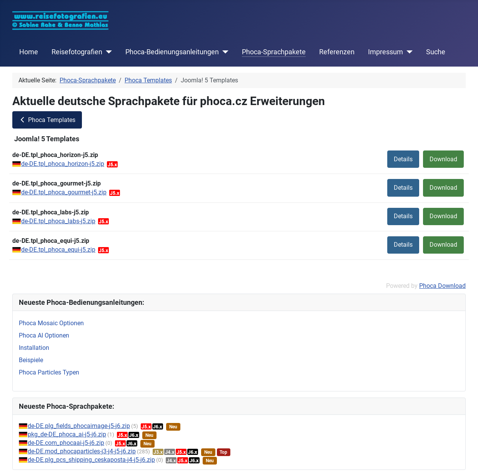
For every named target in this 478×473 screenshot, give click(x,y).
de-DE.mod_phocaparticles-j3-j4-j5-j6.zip (82, 451)
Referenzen (337, 52)
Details (403, 159)
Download (443, 159)
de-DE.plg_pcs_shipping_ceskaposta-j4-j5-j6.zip (91, 459)
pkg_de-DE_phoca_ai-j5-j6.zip (67, 434)
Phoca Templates (47, 120)
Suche (435, 52)
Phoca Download (442, 285)
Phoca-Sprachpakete (274, 52)
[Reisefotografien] (107, 52)
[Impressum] (408, 52)
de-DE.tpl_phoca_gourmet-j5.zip (64, 192)
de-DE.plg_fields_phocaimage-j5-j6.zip (79, 426)
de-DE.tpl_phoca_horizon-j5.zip (62, 163)
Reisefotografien (77, 52)
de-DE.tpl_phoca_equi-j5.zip (58, 249)
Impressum (385, 52)
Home (28, 52)
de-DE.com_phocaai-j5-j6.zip (66, 442)
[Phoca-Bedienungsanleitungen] (223, 52)
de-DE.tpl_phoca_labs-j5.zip (58, 221)
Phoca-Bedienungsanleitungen (172, 52)
